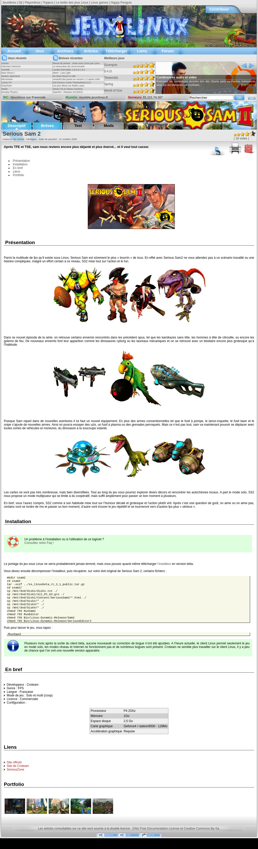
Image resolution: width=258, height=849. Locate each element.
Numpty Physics (9, 92)
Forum (168, 51)
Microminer (7, 79)
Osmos (5, 63)
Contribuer (219, 9)
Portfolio (18, 175)
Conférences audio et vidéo (187, 77)
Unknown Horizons (11, 66)
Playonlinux (32, 2)
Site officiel (14, 769)
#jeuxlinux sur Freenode (28, 97)
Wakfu (4, 89)
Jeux (39, 51)
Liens (142, 51)
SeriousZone (15, 776)
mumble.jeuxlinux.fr (93, 97)
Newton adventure (10, 76)
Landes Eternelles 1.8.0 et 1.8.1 (69, 69)
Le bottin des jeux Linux (72, 2)
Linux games (99, 2)
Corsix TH (6, 82)
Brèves (47, 125)
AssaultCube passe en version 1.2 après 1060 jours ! (76, 81)
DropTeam (6, 85)
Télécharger (116, 51)
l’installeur (164, 564)
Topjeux (48, 2)
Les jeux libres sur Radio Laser (68, 85)
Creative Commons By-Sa (201, 835)
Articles (91, 51)
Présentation (21, 161)
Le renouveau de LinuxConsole (69, 66)
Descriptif (16, 125)
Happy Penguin (121, 2)
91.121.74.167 (153, 97)
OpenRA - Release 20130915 (68, 92)
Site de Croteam (18, 773)
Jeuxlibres (9, 2)
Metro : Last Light (62, 73)
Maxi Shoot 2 (8, 73)
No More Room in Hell (64, 76)
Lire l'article (157, 92)
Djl (20, 2)
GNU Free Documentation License (155, 835)
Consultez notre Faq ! (39, 543)
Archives (65, 51)
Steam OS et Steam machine (68, 89)
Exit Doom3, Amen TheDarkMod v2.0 (72, 82)
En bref (18, 168)
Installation (20, 164)
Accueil (14, 51)
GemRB (5, 69)
